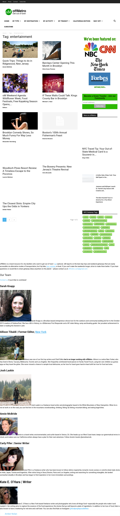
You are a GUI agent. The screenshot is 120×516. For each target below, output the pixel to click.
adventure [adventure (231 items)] (99, 224)
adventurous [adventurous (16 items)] (111, 224)
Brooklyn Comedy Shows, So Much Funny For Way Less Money (18, 135)
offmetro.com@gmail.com (78, 269)
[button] (114, 21)
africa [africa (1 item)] (101, 230)
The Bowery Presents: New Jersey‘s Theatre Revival (57, 168)
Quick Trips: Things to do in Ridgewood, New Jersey (17, 62)
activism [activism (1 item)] (108, 217)
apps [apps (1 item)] (111, 244)
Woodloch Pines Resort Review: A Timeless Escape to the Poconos (20, 166)
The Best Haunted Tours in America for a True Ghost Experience (104, 200)
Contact (15, 1)
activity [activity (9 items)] (86, 220)
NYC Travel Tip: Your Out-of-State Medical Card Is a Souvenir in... (97, 151)
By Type (17, 21)
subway (52, 266)
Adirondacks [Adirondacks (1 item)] (88, 224)
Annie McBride (7, 67)
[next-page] (14, 210)
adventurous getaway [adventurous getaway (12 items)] (91, 227)
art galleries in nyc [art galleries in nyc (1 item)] (100, 251)
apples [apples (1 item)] (86, 244)
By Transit (64, 21)
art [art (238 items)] (107, 248)
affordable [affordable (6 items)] (105, 227)
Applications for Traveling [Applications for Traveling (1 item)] (99, 244)
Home (6, 21)
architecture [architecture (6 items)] (98, 248)
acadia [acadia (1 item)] (93, 217)
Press (9, 1)
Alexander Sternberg (9, 141)
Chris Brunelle (46, 173)
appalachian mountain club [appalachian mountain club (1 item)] (92, 241)
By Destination (32, 21)
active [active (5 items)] (101, 217)
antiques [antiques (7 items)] (106, 237)
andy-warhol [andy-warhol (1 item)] (88, 237)
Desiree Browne (47, 138)
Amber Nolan (7, 200)
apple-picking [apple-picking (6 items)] (108, 241)
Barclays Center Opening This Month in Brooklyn (58, 64)
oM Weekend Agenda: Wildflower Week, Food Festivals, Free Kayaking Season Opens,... (20, 100)
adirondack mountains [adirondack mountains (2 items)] (99, 220)
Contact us (4, 280)
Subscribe (23, 1)
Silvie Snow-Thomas (48, 69)
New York (40, 331)
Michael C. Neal (47, 101)
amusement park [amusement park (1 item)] (106, 234)
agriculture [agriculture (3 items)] (110, 230)
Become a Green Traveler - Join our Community (100, 97)
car (55, 264)
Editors (5, 107)
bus (48, 266)
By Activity (49, 21)
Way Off (98, 21)
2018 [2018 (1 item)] (85, 217)
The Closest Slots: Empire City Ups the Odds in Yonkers (19, 196)
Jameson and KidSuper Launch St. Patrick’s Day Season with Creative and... (105, 189)
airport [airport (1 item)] (86, 234)
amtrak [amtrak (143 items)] (94, 234)
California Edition (81, 21)
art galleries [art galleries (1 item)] (87, 251)
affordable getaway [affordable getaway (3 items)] (90, 230)
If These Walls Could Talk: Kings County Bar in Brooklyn (59, 97)
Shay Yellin (85, 158)
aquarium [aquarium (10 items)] (87, 248)
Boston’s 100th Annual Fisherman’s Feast (54, 134)
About (4, 1)
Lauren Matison (8, 172)
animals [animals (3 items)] (97, 237)
